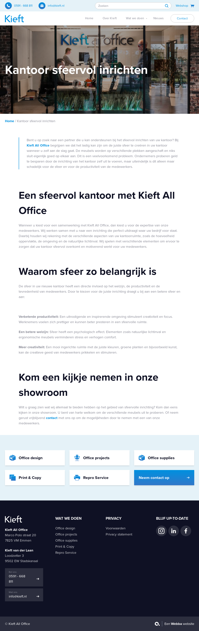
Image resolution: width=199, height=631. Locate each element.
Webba (176, 623)
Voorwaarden (116, 528)
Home (89, 18)
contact (51, 417)
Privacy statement (119, 534)
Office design (65, 528)
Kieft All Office (38, 145)
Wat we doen (135, 18)
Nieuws (158, 18)
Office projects (66, 534)
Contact (182, 18)
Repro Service (65, 552)
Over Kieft (110, 18)
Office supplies (66, 540)
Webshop (185, 5)
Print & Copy (64, 546)
